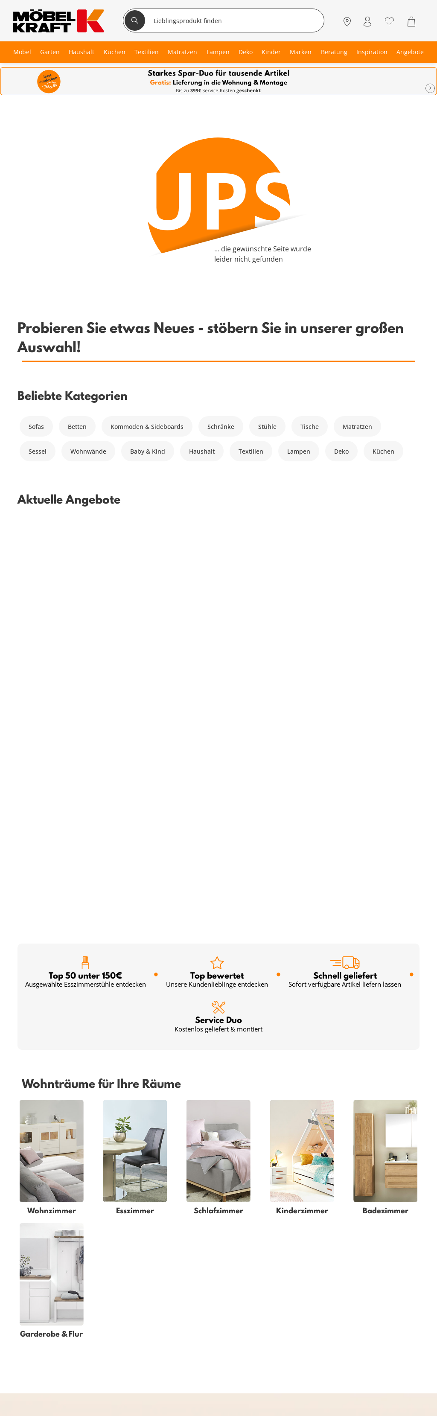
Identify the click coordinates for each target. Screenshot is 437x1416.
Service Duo (218, 613)
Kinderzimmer (37, 1306)
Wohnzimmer (36, 1265)
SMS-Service (116, 1296)
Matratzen (357, 426)
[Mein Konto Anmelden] (367, 21)
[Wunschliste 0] (389, 20)
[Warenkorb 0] (412, 21)
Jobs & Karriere (253, 1327)
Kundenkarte (118, 1275)
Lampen (298, 451)
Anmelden (261, 1095)
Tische (309, 426)
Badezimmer (35, 1296)
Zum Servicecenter (369, 1311)
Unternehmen (252, 1316)
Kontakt (242, 1296)
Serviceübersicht (123, 1265)
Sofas (36, 426)
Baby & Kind (147, 451)
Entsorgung (248, 1286)
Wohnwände (88, 451)
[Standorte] (347, 21)
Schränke (220, 426)
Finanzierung (118, 1286)
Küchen (383, 451)
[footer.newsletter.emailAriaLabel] (123, 1095)
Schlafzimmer (36, 1275)
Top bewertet (217, 569)
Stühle (267, 426)
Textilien (251, 451)
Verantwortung (253, 1347)
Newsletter (115, 1306)
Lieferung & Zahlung (261, 1306)
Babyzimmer (35, 1286)
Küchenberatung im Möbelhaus (144, 1327)
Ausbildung (248, 1337)
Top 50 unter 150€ (85, 569)
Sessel (38, 451)
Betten (77, 426)
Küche (26, 1327)
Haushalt (202, 451)
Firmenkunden (120, 1337)
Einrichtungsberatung (130, 1316)
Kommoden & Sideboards (147, 426)
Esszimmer (32, 1316)
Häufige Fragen (253, 1265)
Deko (341, 451)
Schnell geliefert (344, 569)
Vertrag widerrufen (259, 1275)
